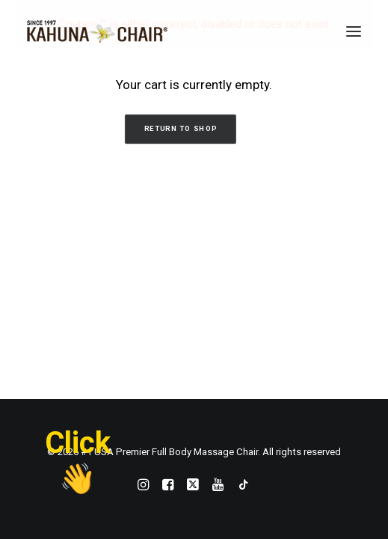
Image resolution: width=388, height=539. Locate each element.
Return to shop (180, 129)
